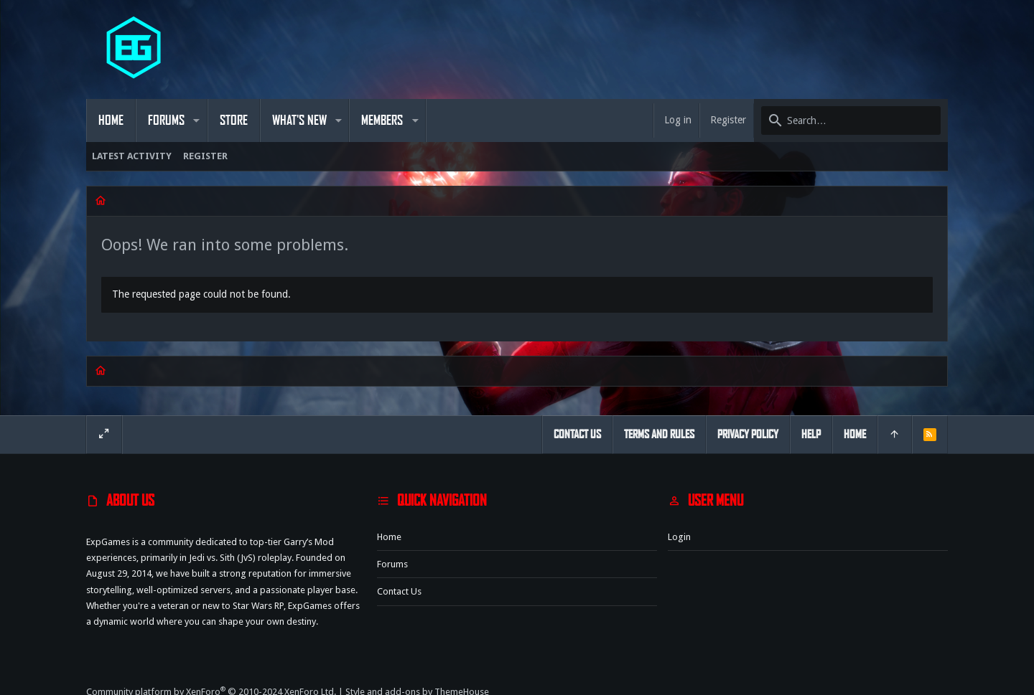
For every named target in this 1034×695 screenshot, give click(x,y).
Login (679, 536)
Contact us (399, 591)
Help (811, 434)
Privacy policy (747, 434)
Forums (392, 564)
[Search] (851, 120)
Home (389, 536)
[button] (196, 120)
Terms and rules (659, 434)
